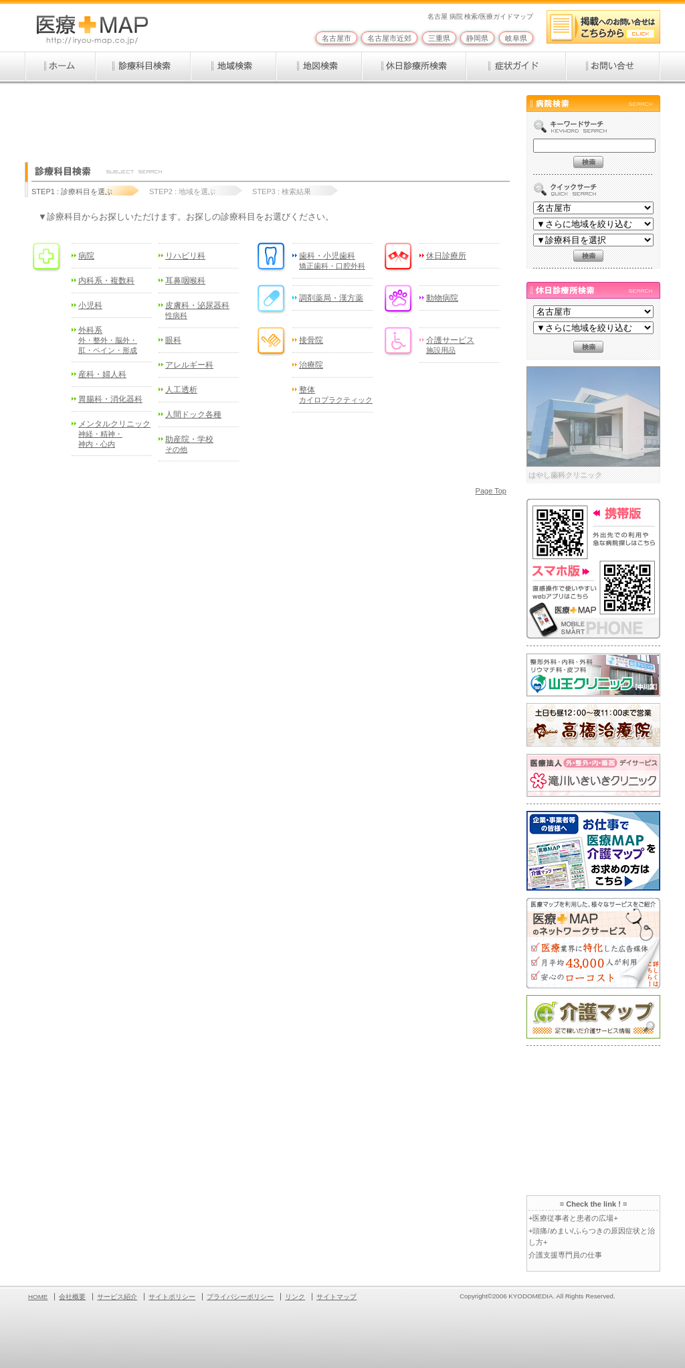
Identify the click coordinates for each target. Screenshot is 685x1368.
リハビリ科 (185, 255)
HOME (37, 1296)
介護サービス (450, 344)
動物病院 (442, 298)
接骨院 (311, 340)
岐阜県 (516, 38)
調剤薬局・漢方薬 (331, 298)
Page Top (491, 491)
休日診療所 (446, 255)
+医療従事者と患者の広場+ (573, 1218)
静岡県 (477, 38)
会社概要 (72, 1296)
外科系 (107, 339)
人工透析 (181, 389)
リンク (295, 1296)
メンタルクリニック (114, 433)
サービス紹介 (117, 1296)
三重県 (439, 38)
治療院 (311, 365)
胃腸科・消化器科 (110, 399)
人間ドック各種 (193, 414)
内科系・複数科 (106, 280)
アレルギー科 (189, 365)
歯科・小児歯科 (332, 260)
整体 (336, 394)
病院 (86, 255)
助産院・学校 (189, 444)
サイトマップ (336, 1296)
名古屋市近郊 (389, 38)
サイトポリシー (172, 1296)
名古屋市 (336, 38)
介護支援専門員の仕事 (565, 1255)
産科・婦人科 (102, 374)
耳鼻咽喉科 (185, 280)
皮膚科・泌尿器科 (197, 310)
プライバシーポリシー (240, 1296)
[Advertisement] (268, 125)
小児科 (90, 305)
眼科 (173, 340)
